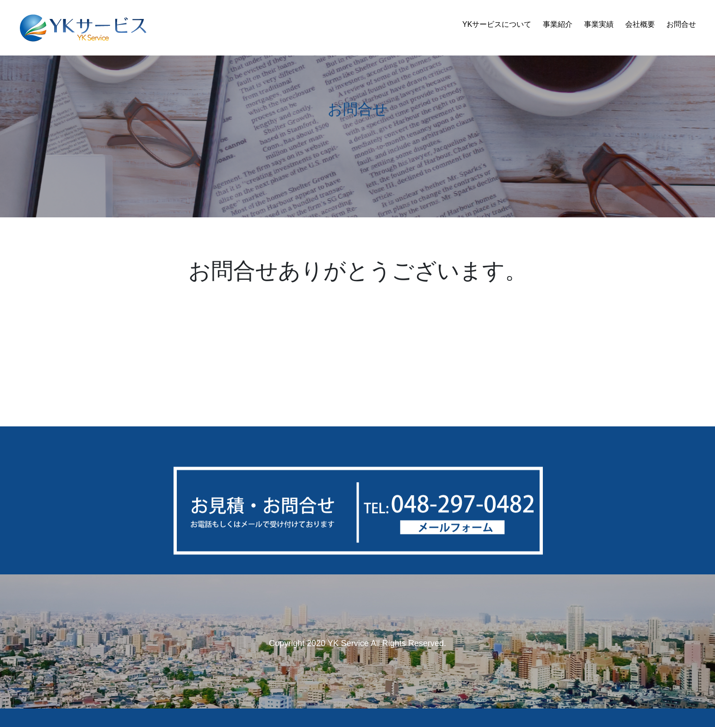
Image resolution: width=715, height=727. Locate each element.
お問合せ (681, 24)
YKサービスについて (496, 24)
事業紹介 (557, 24)
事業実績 (599, 24)
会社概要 (640, 24)
